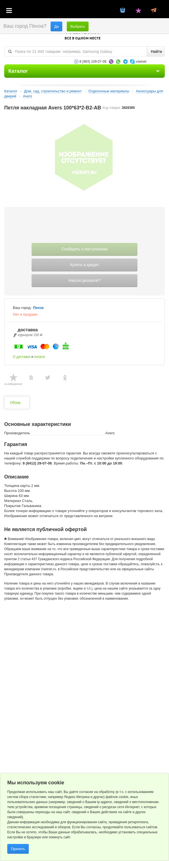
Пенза (38, 308)
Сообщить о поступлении (84, 249)
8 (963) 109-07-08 (93, 62)
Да (56, 26)
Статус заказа (153, 11)
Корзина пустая (123, 11)
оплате (39, 357)
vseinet (141, 62)
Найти (156, 51)
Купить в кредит (84, 264)
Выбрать (77, 26)
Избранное (138, 11)
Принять (18, 849)
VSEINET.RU (82, 35)
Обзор (15, 402)
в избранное (13, 384)
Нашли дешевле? (84, 280)
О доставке (21, 357)
